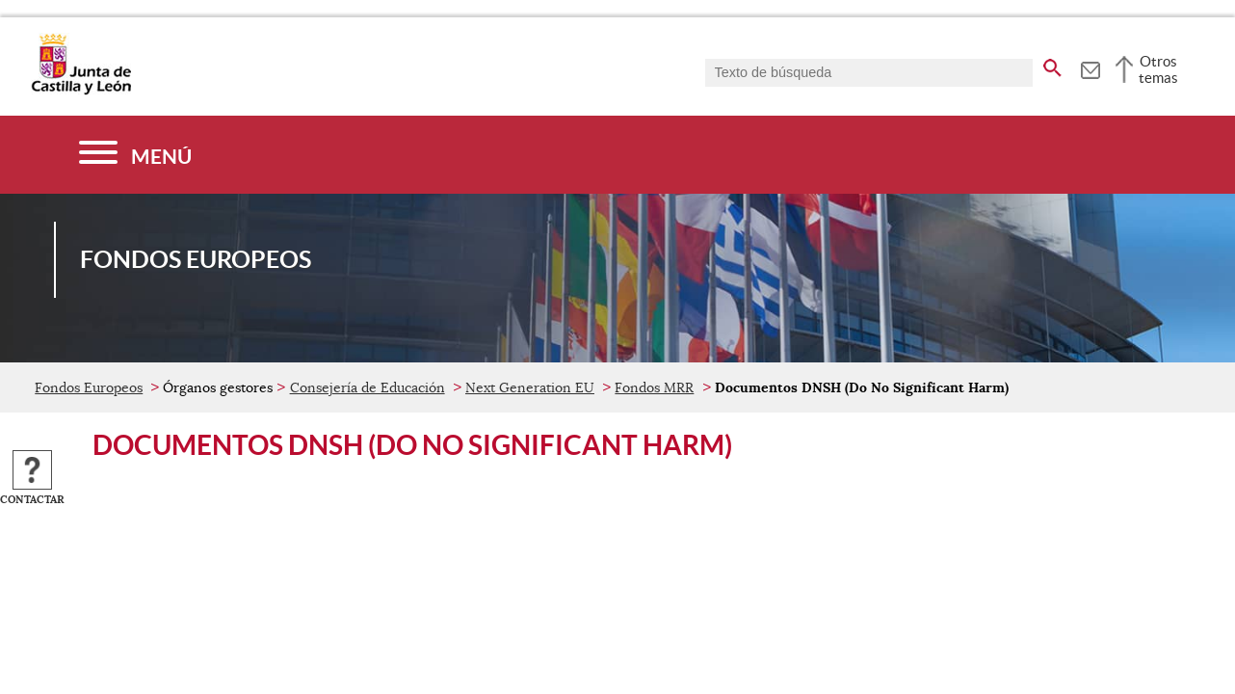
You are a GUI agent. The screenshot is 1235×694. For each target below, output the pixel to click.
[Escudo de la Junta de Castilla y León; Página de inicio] (81, 90)
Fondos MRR (654, 387)
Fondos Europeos (89, 387)
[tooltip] (1090, 67)
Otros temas (1158, 69)
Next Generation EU (529, 387)
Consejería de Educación (367, 387)
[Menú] (135, 155)
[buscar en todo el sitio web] (1052, 64)
